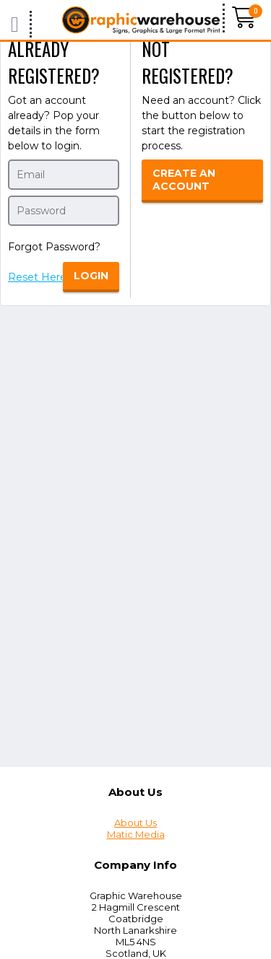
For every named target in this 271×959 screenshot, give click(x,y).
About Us (135, 822)
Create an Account (183, 180)
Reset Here (37, 277)
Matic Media (136, 834)
